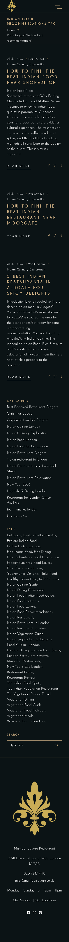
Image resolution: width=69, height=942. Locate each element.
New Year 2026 (18, 484)
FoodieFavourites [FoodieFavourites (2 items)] (19, 563)
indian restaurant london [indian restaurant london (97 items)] (26, 628)
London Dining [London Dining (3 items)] (18, 650)
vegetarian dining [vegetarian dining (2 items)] (20, 699)
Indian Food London (22, 440)
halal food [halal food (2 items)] (48, 574)
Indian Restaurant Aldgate (27, 453)
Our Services (22, 900)
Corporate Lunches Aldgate (27, 420)
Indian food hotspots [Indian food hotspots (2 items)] (23, 601)
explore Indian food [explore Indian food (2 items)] (22, 541)
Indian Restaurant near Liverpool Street (31, 469)
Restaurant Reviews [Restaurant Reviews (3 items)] (21, 678)
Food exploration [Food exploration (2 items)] (46, 557)
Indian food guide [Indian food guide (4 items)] (40, 595)
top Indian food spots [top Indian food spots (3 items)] (23, 683)
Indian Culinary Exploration (26, 64)
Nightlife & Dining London (27, 491)
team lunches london (22, 509)
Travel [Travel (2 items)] (46, 694)
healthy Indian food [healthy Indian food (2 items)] (22, 579)
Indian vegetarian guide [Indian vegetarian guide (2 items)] (25, 634)
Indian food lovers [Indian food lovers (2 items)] (21, 606)
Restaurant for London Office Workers (29, 500)
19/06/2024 (36, 194)
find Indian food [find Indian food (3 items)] (19, 552)
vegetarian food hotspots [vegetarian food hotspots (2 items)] (26, 710)
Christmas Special (20, 413)
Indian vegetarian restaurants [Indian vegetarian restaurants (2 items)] (29, 639)
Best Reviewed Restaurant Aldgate (32, 407)
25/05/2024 (37, 264)
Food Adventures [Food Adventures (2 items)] (19, 557)
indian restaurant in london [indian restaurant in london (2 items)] (28, 623)
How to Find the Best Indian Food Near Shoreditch (32, 77)
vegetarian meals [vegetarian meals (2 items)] (20, 716)
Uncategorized (17, 516)
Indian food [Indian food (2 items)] (16, 595)
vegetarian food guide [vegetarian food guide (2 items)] (24, 705)
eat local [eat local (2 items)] (14, 535)
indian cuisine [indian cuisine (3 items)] (49, 579)
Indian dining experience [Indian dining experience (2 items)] (25, 590)
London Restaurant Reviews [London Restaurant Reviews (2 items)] (27, 656)
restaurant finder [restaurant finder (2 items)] (20, 672)
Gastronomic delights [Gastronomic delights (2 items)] (23, 574)
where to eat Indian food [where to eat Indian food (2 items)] (27, 721)
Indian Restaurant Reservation (29, 478)
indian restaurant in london (27, 459)
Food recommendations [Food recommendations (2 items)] (24, 568)
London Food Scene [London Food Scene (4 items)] (45, 650)
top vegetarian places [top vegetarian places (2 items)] (23, 694)
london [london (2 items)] (34, 645)
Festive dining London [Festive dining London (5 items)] (23, 546)
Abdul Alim (15, 59)
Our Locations (45, 900)
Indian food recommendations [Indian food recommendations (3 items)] (30, 612)
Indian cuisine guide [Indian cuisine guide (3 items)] (22, 585)
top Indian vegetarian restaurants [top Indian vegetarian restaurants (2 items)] (33, 688)
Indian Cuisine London (23, 427)
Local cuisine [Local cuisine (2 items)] (17, 645)
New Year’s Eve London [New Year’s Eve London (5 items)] (25, 667)
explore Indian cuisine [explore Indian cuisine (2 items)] (39, 535)
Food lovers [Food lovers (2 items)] (42, 563)
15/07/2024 (36, 59)
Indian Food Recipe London (27, 446)
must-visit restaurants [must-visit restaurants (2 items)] (23, 661)
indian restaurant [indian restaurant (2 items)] (20, 617)
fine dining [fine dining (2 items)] (42, 552)
